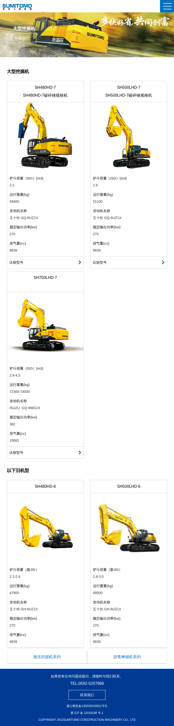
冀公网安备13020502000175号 (87, 706)
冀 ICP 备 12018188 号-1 (87, 713)
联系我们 (22, 38)
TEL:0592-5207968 (87, 683)
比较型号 (16, 262)
